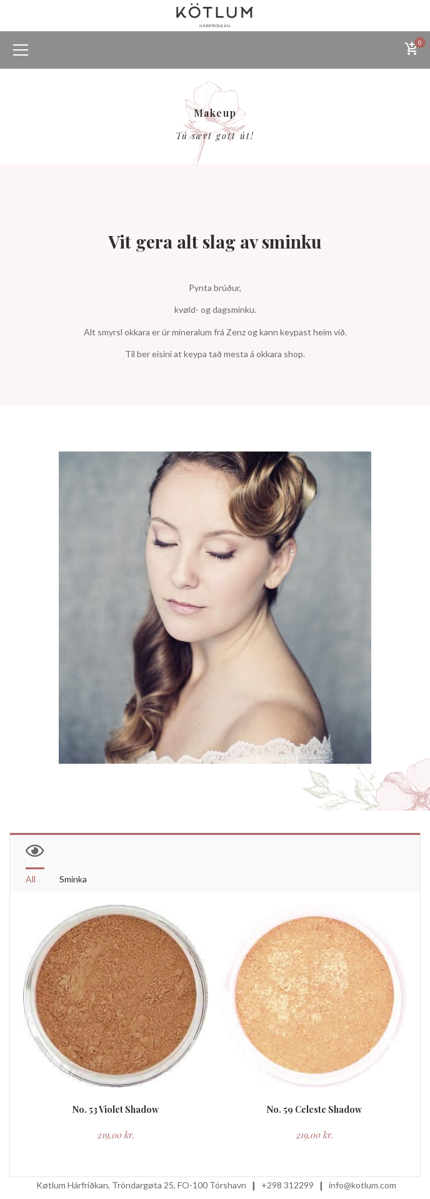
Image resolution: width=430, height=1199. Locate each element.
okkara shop (279, 353)
